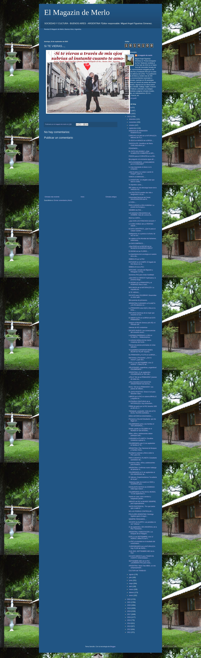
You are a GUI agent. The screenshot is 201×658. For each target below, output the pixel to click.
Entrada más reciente (52, 197)
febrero (131, 592)
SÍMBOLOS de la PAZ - (137, 267)
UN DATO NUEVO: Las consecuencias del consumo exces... (142, 331)
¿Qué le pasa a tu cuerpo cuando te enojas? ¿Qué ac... (141, 173)
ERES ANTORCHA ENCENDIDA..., (141, 416)
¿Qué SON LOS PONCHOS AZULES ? (142, 221)
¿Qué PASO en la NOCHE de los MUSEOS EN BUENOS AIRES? (141, 247)
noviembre (133, 122)
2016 (129, 617)
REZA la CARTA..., (135, 218)
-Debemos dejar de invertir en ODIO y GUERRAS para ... (141, 483)
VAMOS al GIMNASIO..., (137, 177)
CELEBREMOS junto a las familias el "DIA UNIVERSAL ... (141, 425)
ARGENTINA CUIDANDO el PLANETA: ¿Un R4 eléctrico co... (142, 304)
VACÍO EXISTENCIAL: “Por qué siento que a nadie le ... (142, 507)
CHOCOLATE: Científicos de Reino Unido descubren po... (141, 144)
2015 (129, 620)
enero (131, 595)
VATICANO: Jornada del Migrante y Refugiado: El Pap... (141, 271)
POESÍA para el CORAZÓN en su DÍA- (142, 156)
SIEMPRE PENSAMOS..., (138, 519)
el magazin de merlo (145, 55)
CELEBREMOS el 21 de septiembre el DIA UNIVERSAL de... (142, 473)
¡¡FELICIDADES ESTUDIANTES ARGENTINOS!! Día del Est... (140, 383)
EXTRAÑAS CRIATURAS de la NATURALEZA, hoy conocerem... (141, 402)
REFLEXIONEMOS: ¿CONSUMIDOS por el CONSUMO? (141, 163)
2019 (129, 608)
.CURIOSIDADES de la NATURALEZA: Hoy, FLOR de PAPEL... (142, 547)
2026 (129, 107)
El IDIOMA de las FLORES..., (139, 251)
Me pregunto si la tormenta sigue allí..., (142, 159)
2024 (129, 113)
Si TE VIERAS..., (134, 292)
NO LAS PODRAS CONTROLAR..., (141, 511)
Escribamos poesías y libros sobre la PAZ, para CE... (141, 454)
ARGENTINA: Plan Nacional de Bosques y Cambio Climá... (143, 449)
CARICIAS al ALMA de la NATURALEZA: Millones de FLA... (143, 136)
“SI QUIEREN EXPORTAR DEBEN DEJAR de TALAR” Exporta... (141, 351)
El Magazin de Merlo (77, 12)
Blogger (112, 646)
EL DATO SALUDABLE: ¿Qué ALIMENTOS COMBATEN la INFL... (142, 152)
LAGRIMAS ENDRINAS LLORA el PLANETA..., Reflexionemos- (140, 336)
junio (131, 580)
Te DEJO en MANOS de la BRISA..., (141, 140)
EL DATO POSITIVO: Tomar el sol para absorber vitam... (142, 393)
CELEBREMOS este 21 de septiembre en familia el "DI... (142, 444)
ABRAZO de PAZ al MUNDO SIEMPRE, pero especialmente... (142, 502)
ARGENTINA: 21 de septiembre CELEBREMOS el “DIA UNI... (140, 373)
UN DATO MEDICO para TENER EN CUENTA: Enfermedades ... (141, 557)
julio (130, 577)
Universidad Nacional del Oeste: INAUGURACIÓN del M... (140, 198)
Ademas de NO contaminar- (138, 327)
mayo (131, 583)
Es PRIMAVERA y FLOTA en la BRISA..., (143, 355)
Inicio (82, 197)
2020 (129, 605)
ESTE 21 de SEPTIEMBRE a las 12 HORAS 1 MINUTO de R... (141, 537)
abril (130, 586)
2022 (129, 599)
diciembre (132, 119)
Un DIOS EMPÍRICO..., (137, 243)
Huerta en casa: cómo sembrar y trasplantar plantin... (140, 497)
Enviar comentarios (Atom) (63, 200)
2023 (129, 116)
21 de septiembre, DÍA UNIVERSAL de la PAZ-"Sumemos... (143, 528)
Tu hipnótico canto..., (136, 185)
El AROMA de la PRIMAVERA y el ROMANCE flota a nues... (140, 283)
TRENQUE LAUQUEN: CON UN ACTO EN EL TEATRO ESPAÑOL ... (142, 412)
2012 (129, 629)
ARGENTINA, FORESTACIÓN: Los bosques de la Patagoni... (141, 533)
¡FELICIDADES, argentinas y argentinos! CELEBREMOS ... (143, 368)
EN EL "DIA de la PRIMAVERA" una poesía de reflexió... (141, 388)
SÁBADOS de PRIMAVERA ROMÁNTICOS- (138, 131)
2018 (129, 611)
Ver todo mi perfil (130, 98)
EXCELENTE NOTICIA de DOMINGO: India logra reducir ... (142, 488)
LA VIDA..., (132, 202)
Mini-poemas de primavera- (138, 300)
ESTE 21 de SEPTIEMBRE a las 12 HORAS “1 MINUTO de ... (141, 363)
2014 (129, 623)
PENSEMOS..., (134, 148)
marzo (131, 589)
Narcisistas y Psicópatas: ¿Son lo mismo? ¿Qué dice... (140, 358)
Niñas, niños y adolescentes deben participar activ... (141, 434)
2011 (129, 632)
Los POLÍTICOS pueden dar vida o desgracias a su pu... (141, 193)
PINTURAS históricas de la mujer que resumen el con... (141, 314)
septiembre (133, 128)
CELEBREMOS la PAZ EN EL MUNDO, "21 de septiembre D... (142, 493)
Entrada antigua (111, 197)
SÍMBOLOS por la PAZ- (137, 259)
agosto (131, 574)
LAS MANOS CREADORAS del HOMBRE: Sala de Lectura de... (140, 214)
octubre (132, 125)
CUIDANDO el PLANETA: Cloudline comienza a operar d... (141, 439)
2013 (129, 626)
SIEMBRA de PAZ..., (136, 210)
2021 (129, 602)
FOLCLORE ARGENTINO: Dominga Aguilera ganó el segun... (141, 515)
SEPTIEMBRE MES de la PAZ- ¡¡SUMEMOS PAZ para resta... (140, 562)
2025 (129, 111)
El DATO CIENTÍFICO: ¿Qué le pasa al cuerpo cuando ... (142, 229)
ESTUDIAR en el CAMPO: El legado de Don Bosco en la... (142, 263)
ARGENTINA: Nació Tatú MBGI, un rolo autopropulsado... (142, 566)
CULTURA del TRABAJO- (137, 571)
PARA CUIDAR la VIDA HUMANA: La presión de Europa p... (141, 206)
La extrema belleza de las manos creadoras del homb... (140, 341)
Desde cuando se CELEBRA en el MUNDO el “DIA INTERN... (140, 429)
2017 (129, 614)
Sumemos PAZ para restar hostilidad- (141, 275)
